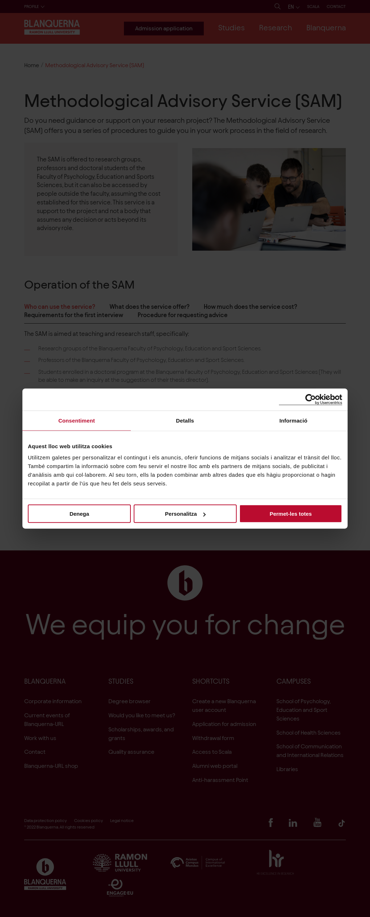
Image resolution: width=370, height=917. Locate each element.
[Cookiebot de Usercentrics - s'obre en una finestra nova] (310, 399)
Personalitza (185, 514)
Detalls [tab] (185, 420)
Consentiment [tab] (76, 420)
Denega (79, 514)
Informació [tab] (293, 420)
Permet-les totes (291, 514)
